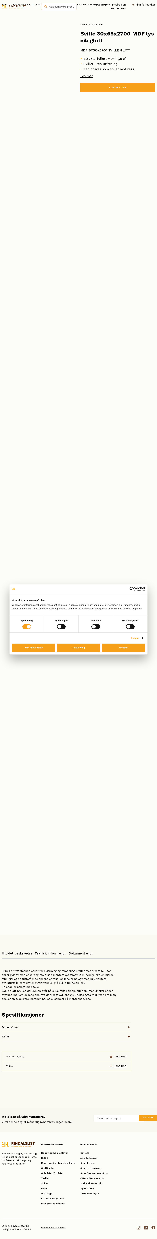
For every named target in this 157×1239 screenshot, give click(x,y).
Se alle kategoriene (53, 1198)
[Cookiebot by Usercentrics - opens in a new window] (131, 589)
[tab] (17, 954)
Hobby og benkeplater (54, 1152)
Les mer (86, 76)
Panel (44, 1188)
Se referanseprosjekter (94, 1173)
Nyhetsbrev (87, 1188)
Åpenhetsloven (89, 1158)
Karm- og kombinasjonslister (58, 1163)
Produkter (102, 4)
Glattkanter (48, 1168)
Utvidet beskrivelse (17, 953)
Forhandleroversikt (91, 1183)
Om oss (84, 1152)
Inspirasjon (119, 4)
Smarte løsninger (90, 1168)
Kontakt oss (118, 8)
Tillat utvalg (78, 647)
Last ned (120, 1056)
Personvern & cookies (53, 1227)
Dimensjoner (10, 1027)
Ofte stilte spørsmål (92, 1178)
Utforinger (47, 1193)
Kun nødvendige (34, 647)
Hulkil (44, 1158)
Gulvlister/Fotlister (52, 1173)
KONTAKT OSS (118, 87)
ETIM (5, 1036)
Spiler (44, 1183)
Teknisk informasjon (50, 953)
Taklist (45, 1178)
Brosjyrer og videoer (53, 1203)
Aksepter (123, 647)
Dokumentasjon (81, 953)
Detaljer (135, 638)
